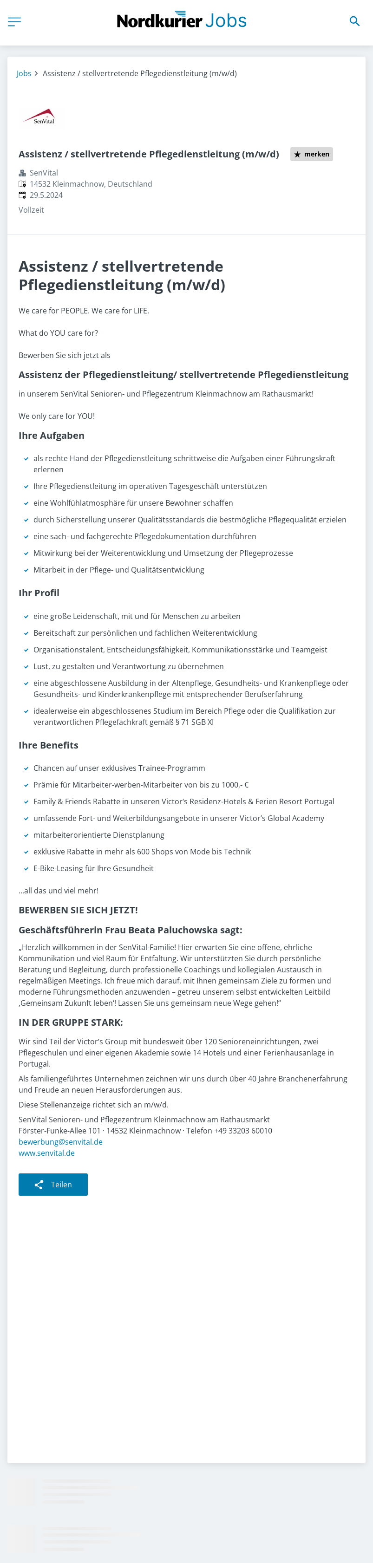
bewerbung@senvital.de (61, 1142)
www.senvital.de (47, 1153)
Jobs (24, 73)
